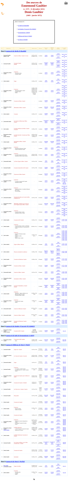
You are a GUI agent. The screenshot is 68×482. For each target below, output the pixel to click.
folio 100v (64, 456)
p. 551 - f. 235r (64, 244)
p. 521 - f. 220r (64, 220)
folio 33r (64, 367)
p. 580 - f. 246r (64, 272)
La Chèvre (58, 388)
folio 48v (64, 472)
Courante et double (46, 286)
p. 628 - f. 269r (64, 321)
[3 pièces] (46, 369)
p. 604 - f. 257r (64, 302)
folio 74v (64, 409)
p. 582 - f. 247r (64, 279)
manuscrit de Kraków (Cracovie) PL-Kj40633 (20, 326)
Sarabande (46, 142)
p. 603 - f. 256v (64, 301)
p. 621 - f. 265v (64, 308)
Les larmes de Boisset (46, 121)
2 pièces (58, 72)
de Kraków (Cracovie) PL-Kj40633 (27, 29)
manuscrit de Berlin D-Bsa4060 (16, 51)
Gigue (46, 81)
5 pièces (58, 237)
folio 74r (64, 408)
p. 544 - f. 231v (64, 234)
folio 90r (64, 422)
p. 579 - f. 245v (64, 271)
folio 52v (64, 375)
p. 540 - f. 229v (64, 230)
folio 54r (64, 382)
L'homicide (46, 340)
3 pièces (46, 91)
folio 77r (64, 415)
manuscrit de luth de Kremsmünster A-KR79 (20, 335)
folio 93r (64, 430)
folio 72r (64, 402)
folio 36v (64, 370)
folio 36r (64, 369)
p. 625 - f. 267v (64, 314)
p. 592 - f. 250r (64, 285)
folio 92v (64, 429)
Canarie (46, 56)
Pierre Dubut (6, 465)
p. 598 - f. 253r (64, 293)
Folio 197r (64, 340)
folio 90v (64, 423)
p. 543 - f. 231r (64, 233)
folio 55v (64, 388)
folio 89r (64, 420)
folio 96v (64, 442)
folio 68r (64, 396)
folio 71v (64, 401)
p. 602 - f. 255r (64, 300)
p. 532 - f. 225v (64, 226)
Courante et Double (46, 63)
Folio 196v (64, 339)
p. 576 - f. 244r (64, 259)
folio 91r (64, 424)
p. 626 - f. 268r (64, 315)
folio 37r (64, 371)
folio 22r (64, 356)
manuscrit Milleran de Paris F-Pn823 (18, 345)
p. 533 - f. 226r (64, 227)
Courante (46, 101)
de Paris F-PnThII (23, 39)
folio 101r (64, 457)
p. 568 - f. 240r (64, 252)
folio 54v (64, 383)
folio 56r (64, 389)
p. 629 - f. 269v (64, 322)
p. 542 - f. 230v (64, 232)
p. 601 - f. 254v (64, 299)
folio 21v (64, 355)
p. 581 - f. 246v (64, 278)
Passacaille (46, 396)
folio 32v (64, 366)
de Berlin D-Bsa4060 (23, 25)
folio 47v (64, 466)
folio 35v (64, 368)
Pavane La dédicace (46, 251)
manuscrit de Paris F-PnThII (15, 461)
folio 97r (64, 443)
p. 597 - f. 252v (64, 292)
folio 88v (64, 419)
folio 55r (64, 384)
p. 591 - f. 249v (64, 284)
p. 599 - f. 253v (64, 294)
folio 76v (64, 414)
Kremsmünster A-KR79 (24, 32)
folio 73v (64, 407)
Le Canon (58, 354)
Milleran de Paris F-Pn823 (25, 36)
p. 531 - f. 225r (64, 225)
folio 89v (64, 421)
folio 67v (64, 395)
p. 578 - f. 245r (64, 266)
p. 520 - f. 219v (64, 219)
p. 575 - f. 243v (64, 258)
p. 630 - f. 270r (64, 323)
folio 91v (64, 427)
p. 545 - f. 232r (64, 235)
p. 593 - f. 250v (64, 286)
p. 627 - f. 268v (64, 320)
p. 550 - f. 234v (64, 243)
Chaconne (46, 174)
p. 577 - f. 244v (64, 265)
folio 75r (64, 410)
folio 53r (64, 376)
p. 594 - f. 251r (64, 287)
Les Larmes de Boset (46, 442)
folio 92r (64, 428)
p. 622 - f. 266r (64, 309)
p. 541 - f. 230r (64, 231)
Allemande (46, 108)
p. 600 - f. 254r (64, 295)
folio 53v (64, 381)
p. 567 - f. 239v (64, 251)
